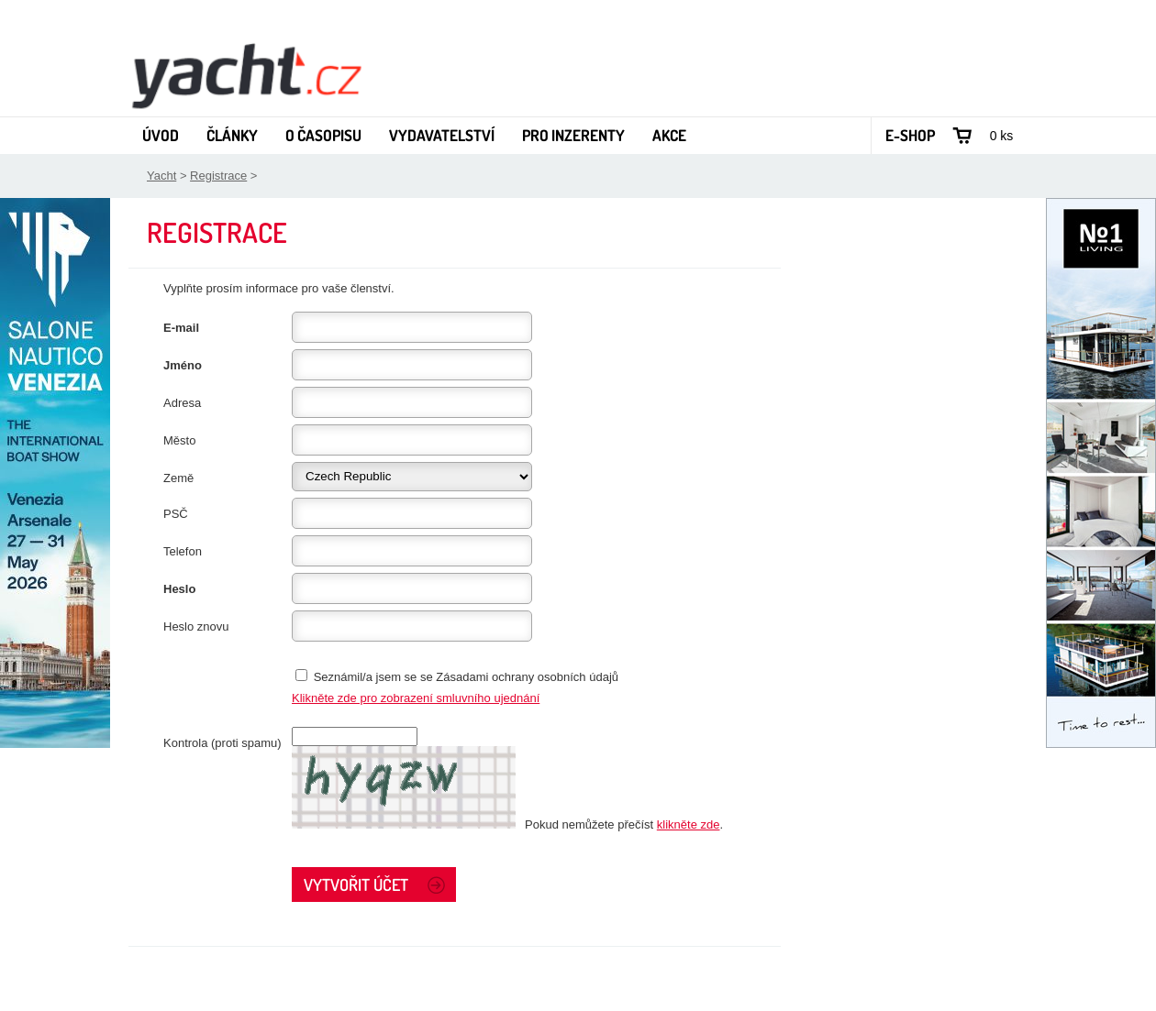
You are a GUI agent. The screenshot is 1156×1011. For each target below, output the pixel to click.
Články (232, 135)
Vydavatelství (442, 135)
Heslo (179, 589)
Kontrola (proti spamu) (222, 743)
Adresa (182, 403)
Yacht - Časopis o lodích (245, 74)
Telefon (182, 551)
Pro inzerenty (573, 135)
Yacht (161, 175)
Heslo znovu (196, 626)
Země (178, 478)
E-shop (910, 135)
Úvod (160, 135)
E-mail (181, 328)
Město (179, 440)
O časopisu (323, 135)
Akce (669, 135)
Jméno (182, 365)
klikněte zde (688, 824)
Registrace (218, 175)
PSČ (175, 514)
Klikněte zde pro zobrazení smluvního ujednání (415, 698)
